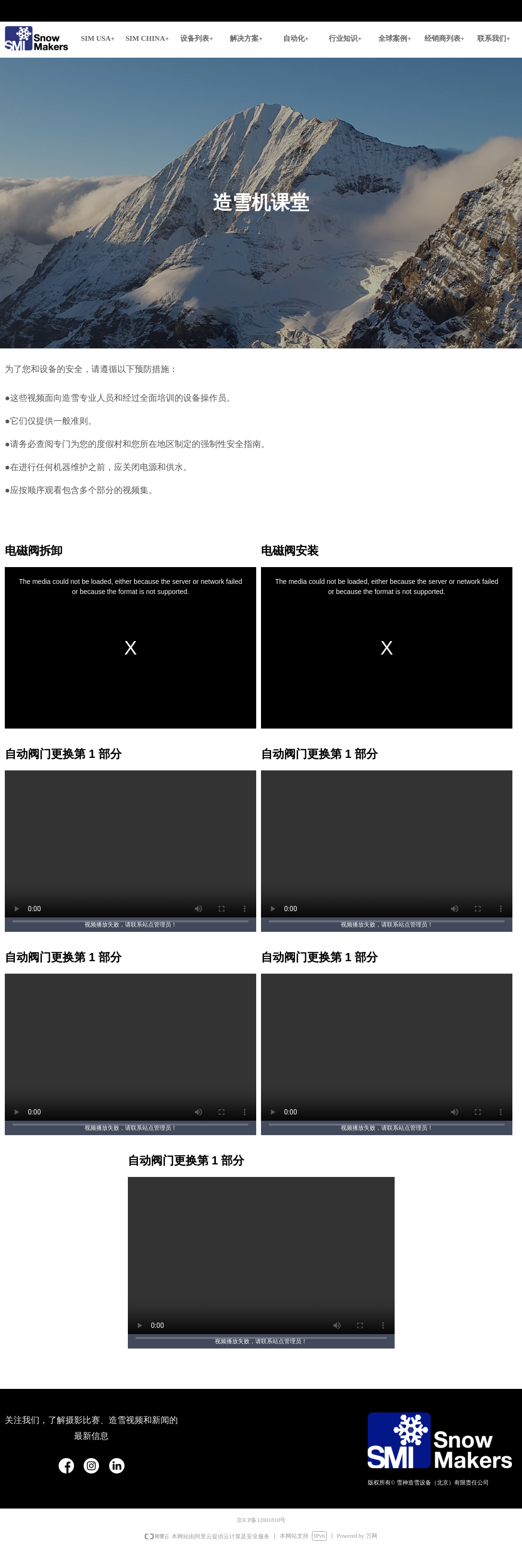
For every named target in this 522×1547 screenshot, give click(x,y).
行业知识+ (345, 38)
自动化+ (296, 38)
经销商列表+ (444, 38)
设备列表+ (196, 38)
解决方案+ (246, 38)
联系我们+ (493, 38)
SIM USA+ (98, 38)
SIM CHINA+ (147, 38)
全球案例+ (394, 38)
